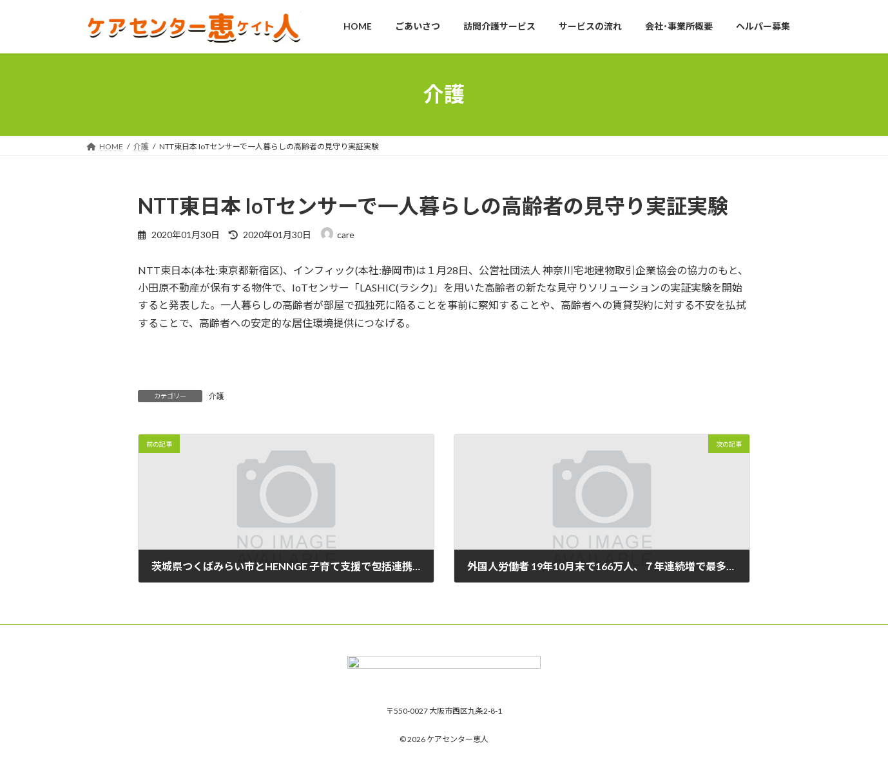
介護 (216, 396)
